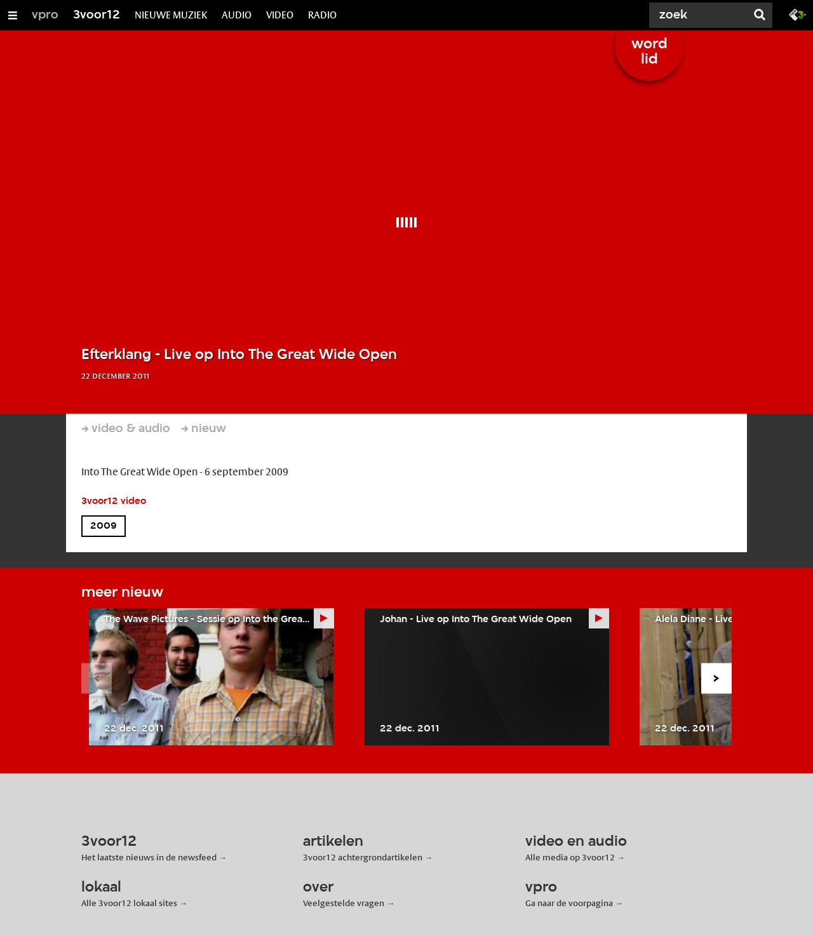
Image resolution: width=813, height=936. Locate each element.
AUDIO (237, 15)
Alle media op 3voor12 (570, 857)
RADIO (322, 15)
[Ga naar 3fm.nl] (797, 14)
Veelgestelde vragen (343, 903)
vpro (45, 15)
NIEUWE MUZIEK (171, 15)
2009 (103, 526)
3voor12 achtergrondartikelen (362, 857)
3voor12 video (113, 501)
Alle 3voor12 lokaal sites (129, 903)
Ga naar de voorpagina (569, 903)
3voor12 (96, 15)
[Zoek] (698, 15)
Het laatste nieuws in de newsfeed (149, 857)
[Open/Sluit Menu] (12, 15)
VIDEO (279, 15)
